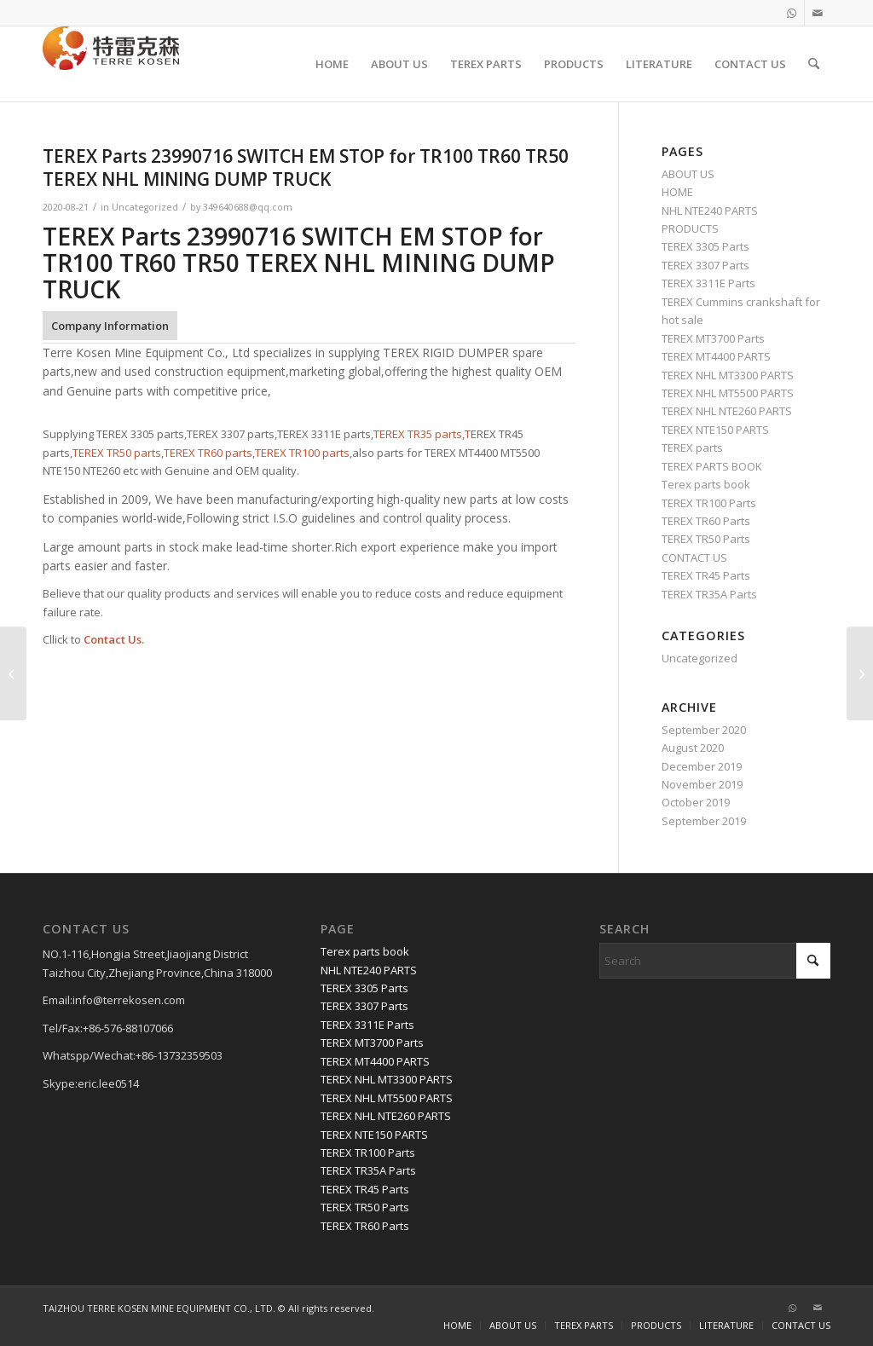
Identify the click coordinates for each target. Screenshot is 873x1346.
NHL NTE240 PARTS (710, 210)
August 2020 (693, 747)
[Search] (813, 63)
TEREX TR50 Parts (706, 538)
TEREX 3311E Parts (708, 283)
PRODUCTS (690, 228)
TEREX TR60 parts (208, 452)
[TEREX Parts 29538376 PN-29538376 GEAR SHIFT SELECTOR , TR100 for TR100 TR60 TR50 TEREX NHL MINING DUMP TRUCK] (13, 673)
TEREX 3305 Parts (705, 246)
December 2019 (702, 766)
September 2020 (704, 729)
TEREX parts (692, 447)
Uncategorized (145, 207)
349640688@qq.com (247, 207)
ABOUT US (688, 174)
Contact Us (113, 639)
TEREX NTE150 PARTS (715, 429)
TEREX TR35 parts (417, 434)
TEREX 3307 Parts (705, 265)
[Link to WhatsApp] (791, 13)
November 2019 (702, 784)
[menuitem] (332, 63)
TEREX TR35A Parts (709, 594)
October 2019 (696, 802)
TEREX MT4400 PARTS (716, 356)
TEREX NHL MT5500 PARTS (728, 393)
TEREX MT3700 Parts (713, 338)
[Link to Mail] (817, 13)
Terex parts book (706, 484)
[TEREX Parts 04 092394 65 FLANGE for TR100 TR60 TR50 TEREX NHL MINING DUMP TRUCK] (860, 673)
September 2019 (704, 821)
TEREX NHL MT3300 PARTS (728, 375)
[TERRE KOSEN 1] (111, 63)
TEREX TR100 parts (302, 452)
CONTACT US (694, 557)
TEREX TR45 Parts (706, 575)
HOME (677, 191)
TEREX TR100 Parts (709, 503)
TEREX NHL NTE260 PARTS (727, 411)
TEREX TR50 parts (116, 452)
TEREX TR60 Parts (706, 521)
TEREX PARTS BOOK (712, 466)
